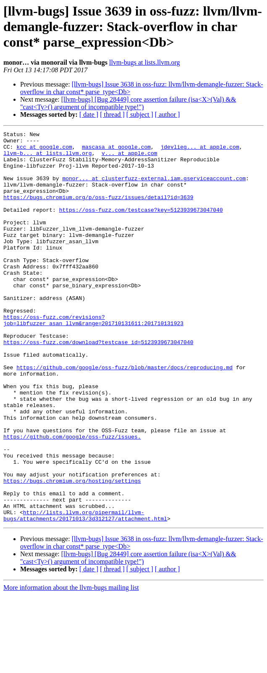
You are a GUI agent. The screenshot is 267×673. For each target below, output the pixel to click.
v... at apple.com (129, 158)
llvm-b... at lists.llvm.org (47, 158)
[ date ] (88, 114)
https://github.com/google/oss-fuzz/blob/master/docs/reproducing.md (124, 415)
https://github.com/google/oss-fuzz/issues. (72, 498)
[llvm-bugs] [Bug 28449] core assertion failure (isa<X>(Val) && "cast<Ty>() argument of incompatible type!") (128, 103)
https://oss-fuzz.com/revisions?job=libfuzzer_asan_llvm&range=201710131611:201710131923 (93, 358)
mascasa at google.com (116, 150)
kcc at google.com (44, 150)
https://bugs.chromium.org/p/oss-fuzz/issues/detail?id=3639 (98, 211)
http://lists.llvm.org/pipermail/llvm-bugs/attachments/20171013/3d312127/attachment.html (85, 592)
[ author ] (167, 114)
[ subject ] (139, 114)
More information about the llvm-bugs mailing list (71, 665)
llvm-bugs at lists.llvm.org (144, 62)
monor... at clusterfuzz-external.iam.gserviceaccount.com (154, 188)
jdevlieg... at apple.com (199, 150)
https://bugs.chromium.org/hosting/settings (72, 551)
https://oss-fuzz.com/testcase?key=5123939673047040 (141, 226)
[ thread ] (112, 114)
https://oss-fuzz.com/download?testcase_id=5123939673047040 (98, 385)
